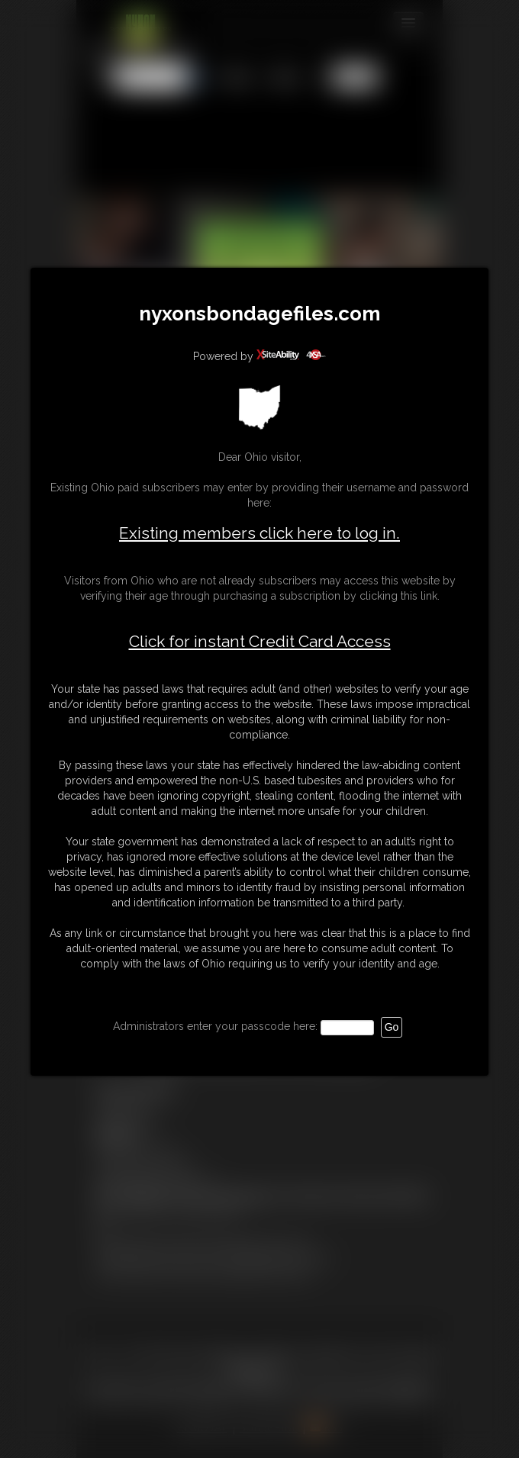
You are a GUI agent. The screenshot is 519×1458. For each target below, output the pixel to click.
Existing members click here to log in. (259, 532)
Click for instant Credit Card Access (260, 641)
